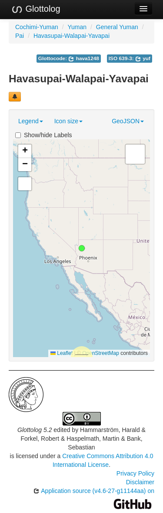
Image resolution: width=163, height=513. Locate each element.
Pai (19, 35)
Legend (30, 121)
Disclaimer (140, 482)
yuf (142, 58)
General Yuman (117, 27)
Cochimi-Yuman (36, 27)
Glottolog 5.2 (34, 429)
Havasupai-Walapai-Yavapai (71, 35)
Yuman (77, 27)
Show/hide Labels (43, 135)
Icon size (68, 121)
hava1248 (83, 58)
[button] (81, 248)
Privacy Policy (135, 473)
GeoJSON (128, 121)
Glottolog (35, 9)
